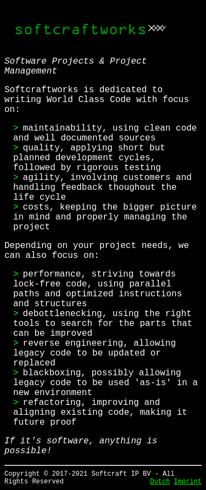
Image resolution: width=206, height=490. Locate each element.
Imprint (188, 482)
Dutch (160, 482)
